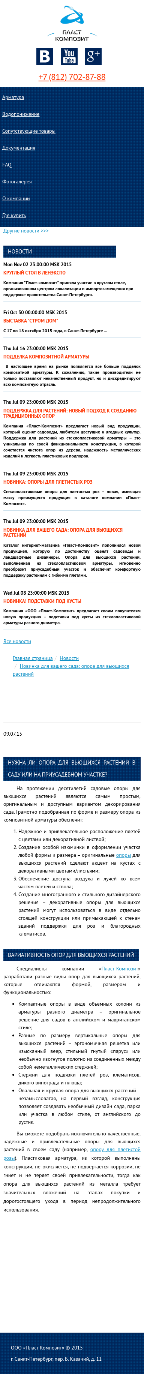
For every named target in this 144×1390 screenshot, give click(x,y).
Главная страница (33, 658)
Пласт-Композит (120, 968)
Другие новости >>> (26, 230)
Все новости (17, 641)
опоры (123, 855)
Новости (69, 658)
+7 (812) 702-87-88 (72, 76)
